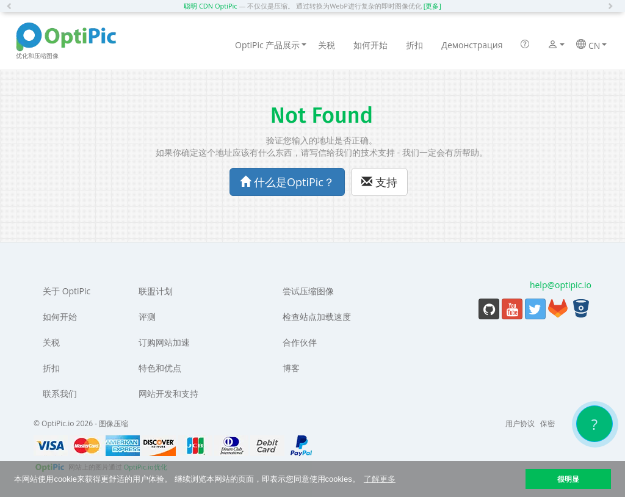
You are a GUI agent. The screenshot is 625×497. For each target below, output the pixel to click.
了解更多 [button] (380, 479)
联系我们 (60, 393)
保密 (547, 423)
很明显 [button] (568, 479)
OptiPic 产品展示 (270, 45)
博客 (291, 368)
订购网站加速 (164, 342)
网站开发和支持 (168, 393)
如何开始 (370, 45)
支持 (379, 182)
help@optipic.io (560, 285)
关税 (326, 45)
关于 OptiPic (66, 291)
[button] (12, 6)
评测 (147, 316)
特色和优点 (160, 368)
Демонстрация (471, 45)
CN (591, 45)
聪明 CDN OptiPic (210, 5)
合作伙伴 (300, 342)
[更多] (432, 5)
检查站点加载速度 (317, 316)
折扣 (414, 45)
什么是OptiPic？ (287, 182)
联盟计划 (156, 291)
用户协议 (520, 423)
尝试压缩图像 (308, 291)
